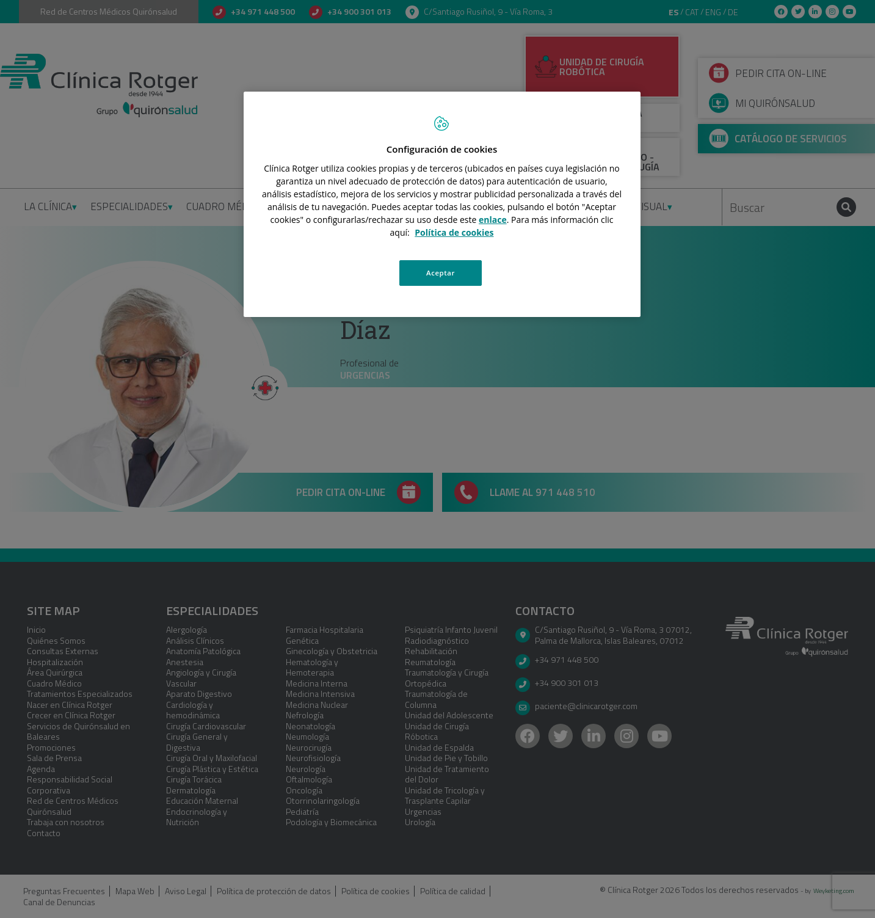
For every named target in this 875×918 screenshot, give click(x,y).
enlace (493, 219)
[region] (442, 204)
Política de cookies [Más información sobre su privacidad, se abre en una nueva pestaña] (454, 232)
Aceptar (440, 272)
